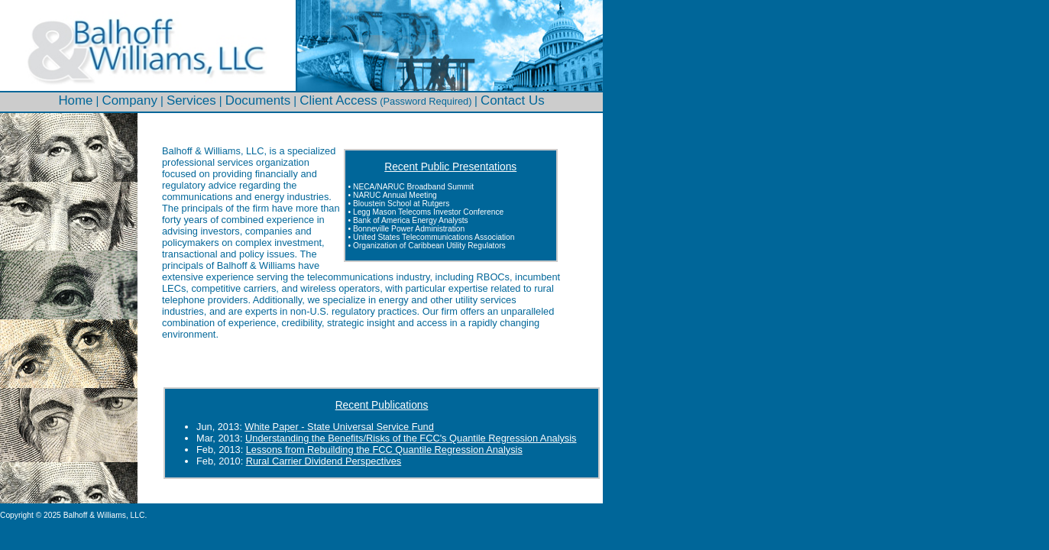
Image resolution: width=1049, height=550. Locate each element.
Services (191, 100)
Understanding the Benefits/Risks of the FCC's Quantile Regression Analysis (410, 438)
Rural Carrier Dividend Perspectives (323, 461)
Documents (258, 100)
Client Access (338, 100)
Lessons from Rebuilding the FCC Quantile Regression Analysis (384, 449)
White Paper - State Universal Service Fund (339, 426)
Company (129, 100)
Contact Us (513, 100)
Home (75, 100)
